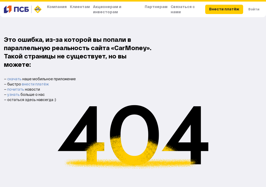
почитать (16, 89)
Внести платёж (224, 9)
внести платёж (35, 84)
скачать (14, 79)
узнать (14, 94)
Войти (254, 9)
